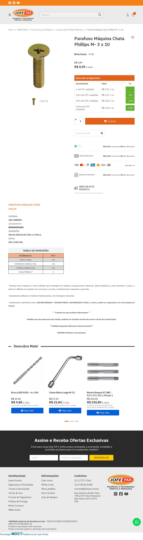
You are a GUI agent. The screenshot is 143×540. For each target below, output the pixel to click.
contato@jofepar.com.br (86, 493)
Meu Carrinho (48, 497)
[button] (104, 146)
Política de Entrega (18, 505)
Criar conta (46, 484)
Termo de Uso (15, 497)
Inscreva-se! (101, 462)
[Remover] (75, 123)
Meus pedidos (48, 493)
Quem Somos (15, 484)
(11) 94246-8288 (83, 489)
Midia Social (14, 514)
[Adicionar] (75, 119)
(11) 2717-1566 (82, 484)
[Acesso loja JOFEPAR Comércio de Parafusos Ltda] (127, 14)
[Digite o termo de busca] (68, 15)
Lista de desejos (49, 501)
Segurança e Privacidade (20, 489)
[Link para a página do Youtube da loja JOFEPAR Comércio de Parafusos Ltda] (18, 2)
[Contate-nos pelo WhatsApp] (137, 522)
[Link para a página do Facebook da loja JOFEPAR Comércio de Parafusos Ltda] (14, 2)
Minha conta (47, 489)
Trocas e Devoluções (18, 493)
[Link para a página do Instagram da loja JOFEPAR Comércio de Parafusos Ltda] (9, 2)
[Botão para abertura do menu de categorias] (9, 14)
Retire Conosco (16, 510)
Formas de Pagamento (19, 501)
